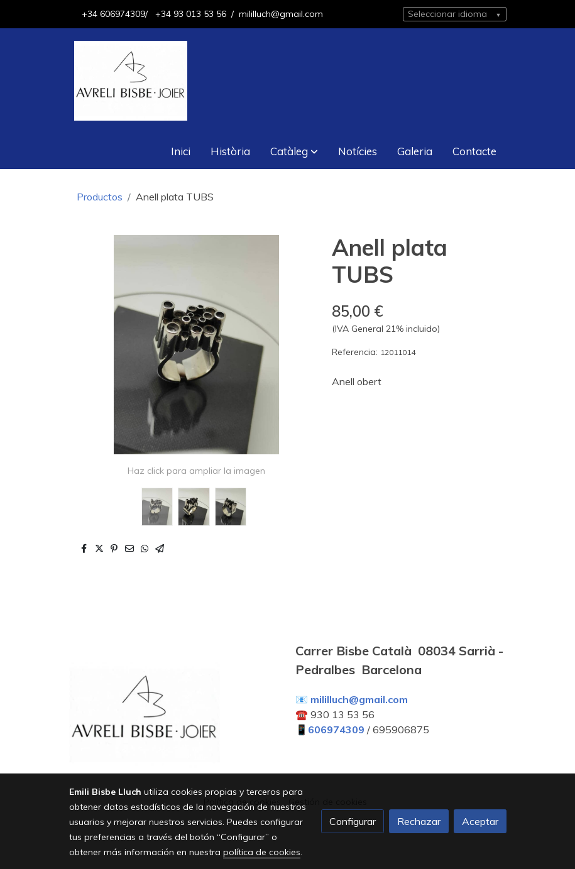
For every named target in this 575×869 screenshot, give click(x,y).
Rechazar (419, 821)
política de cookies (261, 852)
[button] (294, 151)
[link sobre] (174, 718)
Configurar (352, 821)
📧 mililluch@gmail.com (351, 699)
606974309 (336, 729)
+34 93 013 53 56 (189, 13)
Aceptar (480, 821)
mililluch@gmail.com (281, 13)
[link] (130, 81)
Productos (100, 196)
